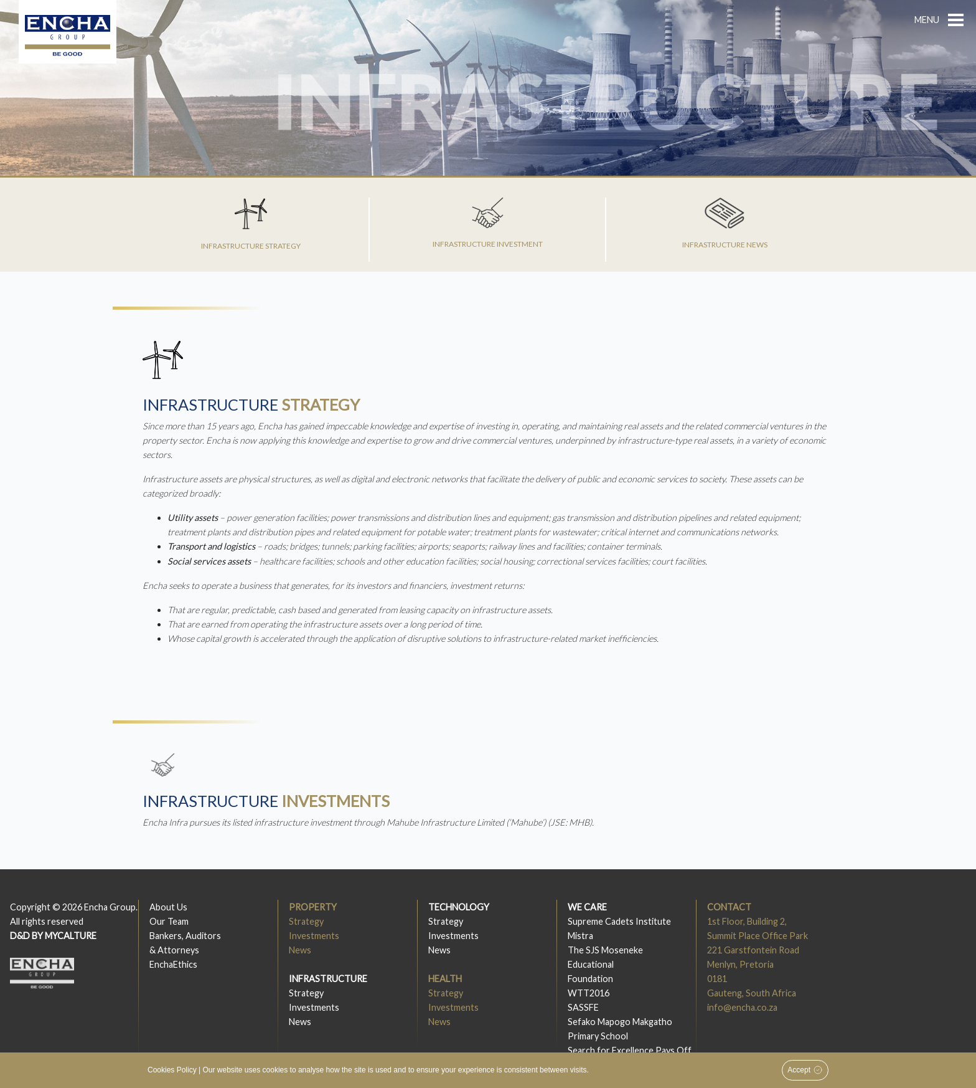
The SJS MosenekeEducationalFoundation (605, 964)
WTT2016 (588, 993)
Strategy (306, 921)
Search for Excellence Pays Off (630, 1050)
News (300, 950)
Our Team (169, 921)
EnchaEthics (173, 964)
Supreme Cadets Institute (619, 921)
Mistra (580, 935)
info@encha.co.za (742, 1007)
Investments (314, 935)
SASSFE (583, 1007)
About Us (168, 907)
